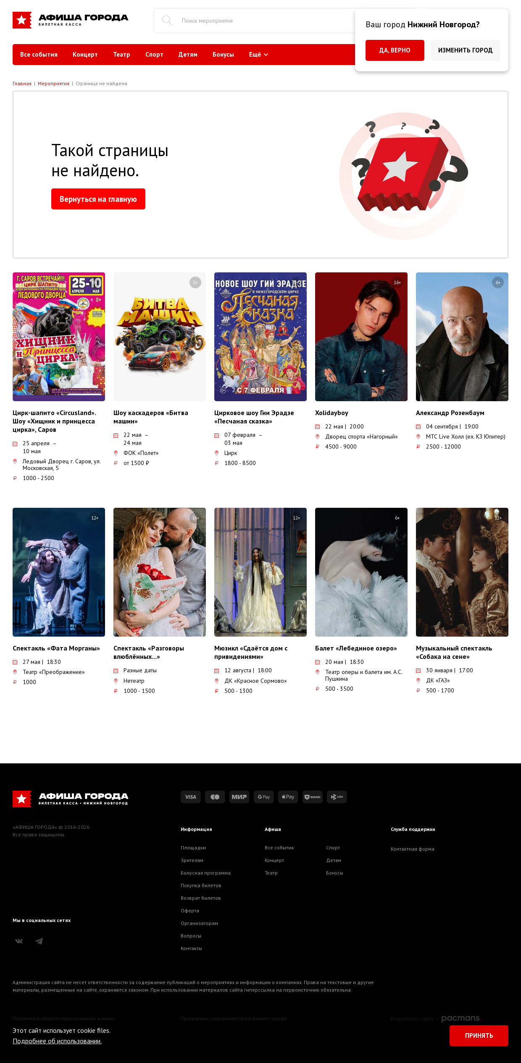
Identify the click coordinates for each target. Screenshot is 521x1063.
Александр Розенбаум (450, 412)
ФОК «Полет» (136, 452)
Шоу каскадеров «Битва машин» (150, 416)
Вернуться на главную (98, 199)
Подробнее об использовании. (57, 1041)
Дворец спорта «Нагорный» (356, 436)
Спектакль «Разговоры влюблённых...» (148, 652)
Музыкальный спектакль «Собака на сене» (454, 652)
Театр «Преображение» (49, 672)
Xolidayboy (331, 412)
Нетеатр (129, 680)
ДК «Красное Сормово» (250, 680)
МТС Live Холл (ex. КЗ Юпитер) (460, 436)
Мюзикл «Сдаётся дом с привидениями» (250, 652)
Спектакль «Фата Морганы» (56, 648)
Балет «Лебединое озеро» (356, 648)
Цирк (225, 452)
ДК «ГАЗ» (433, 680)
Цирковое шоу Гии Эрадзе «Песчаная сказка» (254, 416)
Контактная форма (412, 849)
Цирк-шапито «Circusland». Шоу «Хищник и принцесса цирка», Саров (54, 421)
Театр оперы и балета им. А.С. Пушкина (358, 675)
